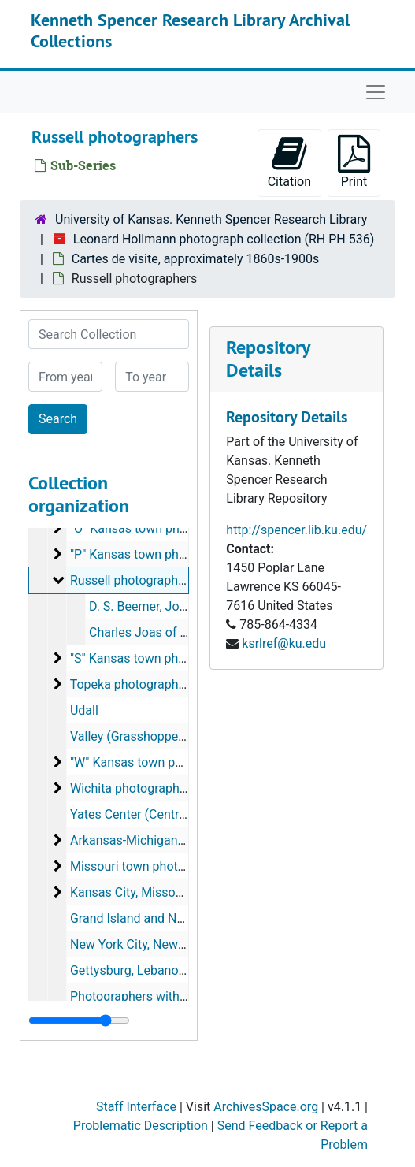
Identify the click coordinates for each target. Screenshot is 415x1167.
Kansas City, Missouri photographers (172, 892)
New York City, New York (138, 944)
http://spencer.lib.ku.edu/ (296, 529)
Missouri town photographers (152, 866)
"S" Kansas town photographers (158, 658)
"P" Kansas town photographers (158, 554)
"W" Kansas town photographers (160, 762)
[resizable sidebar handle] (79, 1020)
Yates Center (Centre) (130, 814)
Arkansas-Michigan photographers (166, 840)
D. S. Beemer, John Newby (162, 606)
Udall (84, 710)
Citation (289, 162)
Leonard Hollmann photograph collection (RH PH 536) (223, 239)
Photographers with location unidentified (183, 996)
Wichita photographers (133, 788)
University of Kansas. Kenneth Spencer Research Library (211, 219)
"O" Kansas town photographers (158, 528)
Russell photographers (132, 580)
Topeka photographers (133, 684)
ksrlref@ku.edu (284, 643)
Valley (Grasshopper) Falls (143, 736)
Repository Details (267, 358)
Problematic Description (140, 1125)
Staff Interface (136, 1106)
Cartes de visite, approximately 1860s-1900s (195, 258)
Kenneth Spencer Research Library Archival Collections (190, 30)
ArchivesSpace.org (265, 1106)
